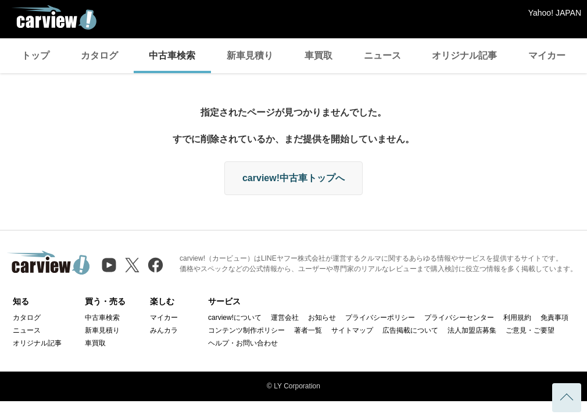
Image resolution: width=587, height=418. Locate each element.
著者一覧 (308, 330)
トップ (35, 55)
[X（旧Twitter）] (132, 265)
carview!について (235, 318)
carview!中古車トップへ (293, 178)
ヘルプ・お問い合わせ (243, 343)
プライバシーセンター (459, 318)
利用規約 (517, 318)
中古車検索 (172, 55)
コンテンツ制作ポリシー (246, 330)
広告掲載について (410, 330)
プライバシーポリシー (380, 318)
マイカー (546, 55)
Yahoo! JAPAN (554, 12)
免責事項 (554, 318)
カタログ (99, 55)
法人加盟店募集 (472, 330)
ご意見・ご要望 (530, 330)
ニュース (382, 55)
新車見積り (250, 55)
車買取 (318, 55)
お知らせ (322, 318)
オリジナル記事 (464, 55)
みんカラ (164, 330)
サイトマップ (352, 330)
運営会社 (285, 318)
